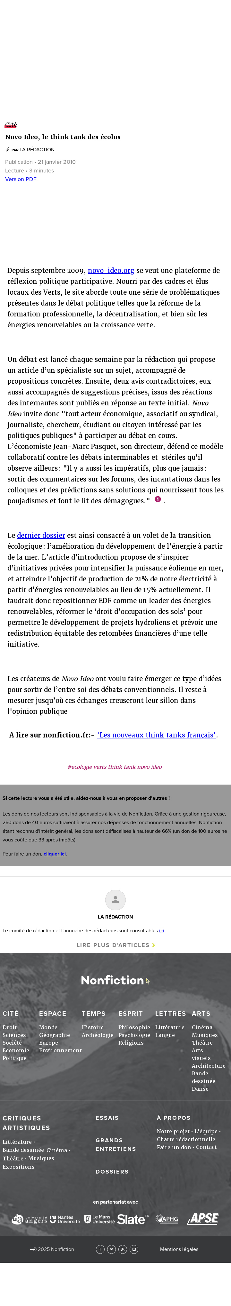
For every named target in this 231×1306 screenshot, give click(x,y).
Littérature (169, 1027)
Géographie (54, 1035)
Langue (165, 1035)
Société (12, 1042)
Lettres (115, 320)
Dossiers (112, 1171)
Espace (53, 1014)
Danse (200, 1089)
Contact (206, 1147)
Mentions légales (179, 1249)
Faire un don (174, 1147)
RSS (122, 1249)
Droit (10, 1027)
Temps (94, 1014)
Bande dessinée (23, 1150)
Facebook (100, 1249)
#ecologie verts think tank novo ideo (114, 767)
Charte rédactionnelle (186, 1139)
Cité (11, 1014)
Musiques (205, 1035)
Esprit (115, 107)
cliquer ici (55, 854)
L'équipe (206, 1131)
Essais (107, 1117)
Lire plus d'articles (113, 945)
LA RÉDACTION (115, 917)
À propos (174, 1117)
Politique (15, 1058)
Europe (48, 1042)
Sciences (14, 1035)
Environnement (60, 1050)
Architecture (209, 1066)
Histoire (93, 1027)
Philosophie (134, 1027)
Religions (131, 1042)
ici (161, 931)
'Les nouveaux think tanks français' (156, 735)
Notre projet (173, 1131)
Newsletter (134, 1249)
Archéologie (98, 1035)
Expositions (19, 1167)
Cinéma (202, 1027)
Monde (48, 1027)
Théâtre (202, 1042)
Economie (16, 1050)
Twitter (111, 1249)
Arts (115, 532)
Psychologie (134, 1035)
